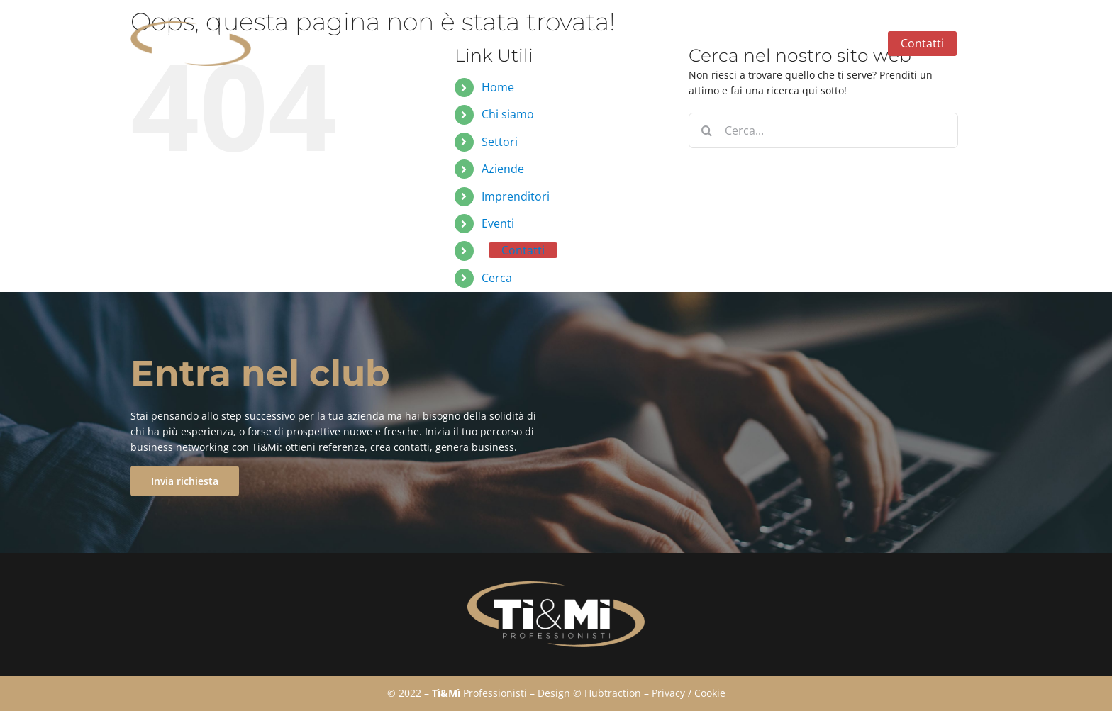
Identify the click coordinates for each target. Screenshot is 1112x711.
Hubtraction (612, 693)
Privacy (668, 693)
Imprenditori (516, 196)
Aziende (503, 169)
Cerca (497, 278)
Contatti (523, 250)
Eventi (498, 223)
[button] (969, 44)
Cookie (709, 693)
